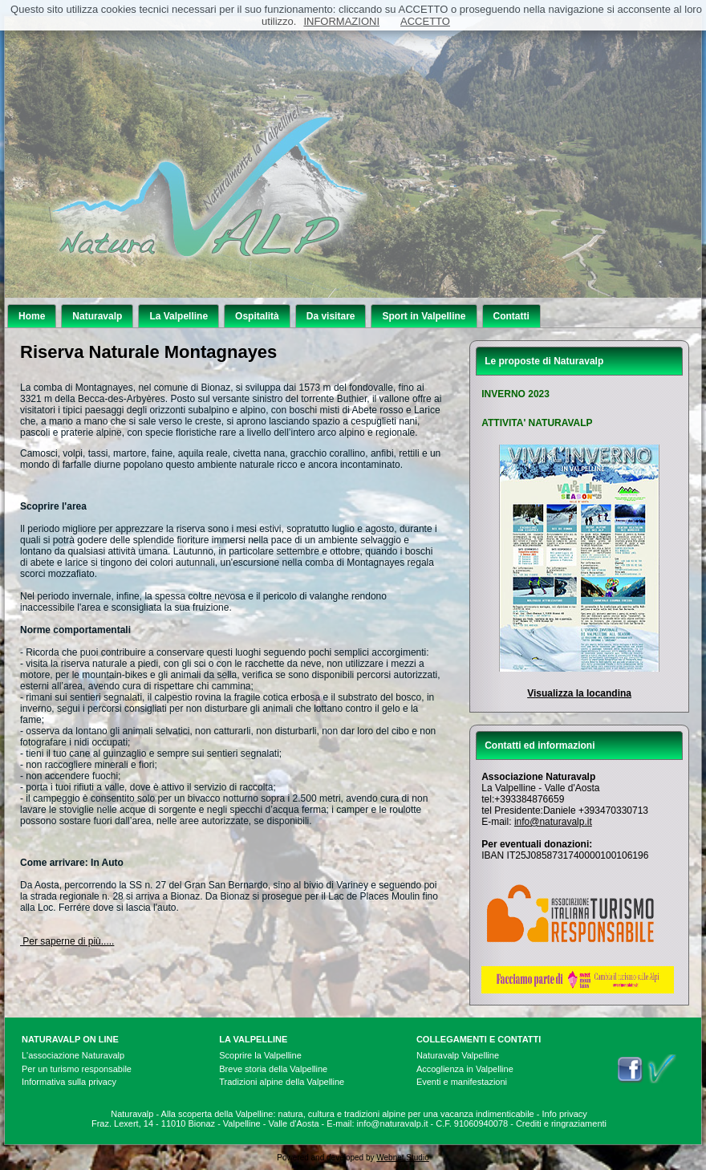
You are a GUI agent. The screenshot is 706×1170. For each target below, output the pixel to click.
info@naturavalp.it (553, 821)
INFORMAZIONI (341, 21)
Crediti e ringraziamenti (561, 1123)
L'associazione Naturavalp (73, 1055)
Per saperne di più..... (67, 941)
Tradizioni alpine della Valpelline (281, 1082)
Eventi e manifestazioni (461, 1082)
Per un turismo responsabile (77, 1069)
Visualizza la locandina (579, 693)
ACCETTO (425, 21)
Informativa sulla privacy (69, 1082)
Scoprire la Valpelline (260, 1055)
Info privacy (564, 1114)
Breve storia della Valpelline (273, 1069)
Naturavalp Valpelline (457, 1055)
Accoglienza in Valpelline (464, 1069)
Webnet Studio (402, 1157)
